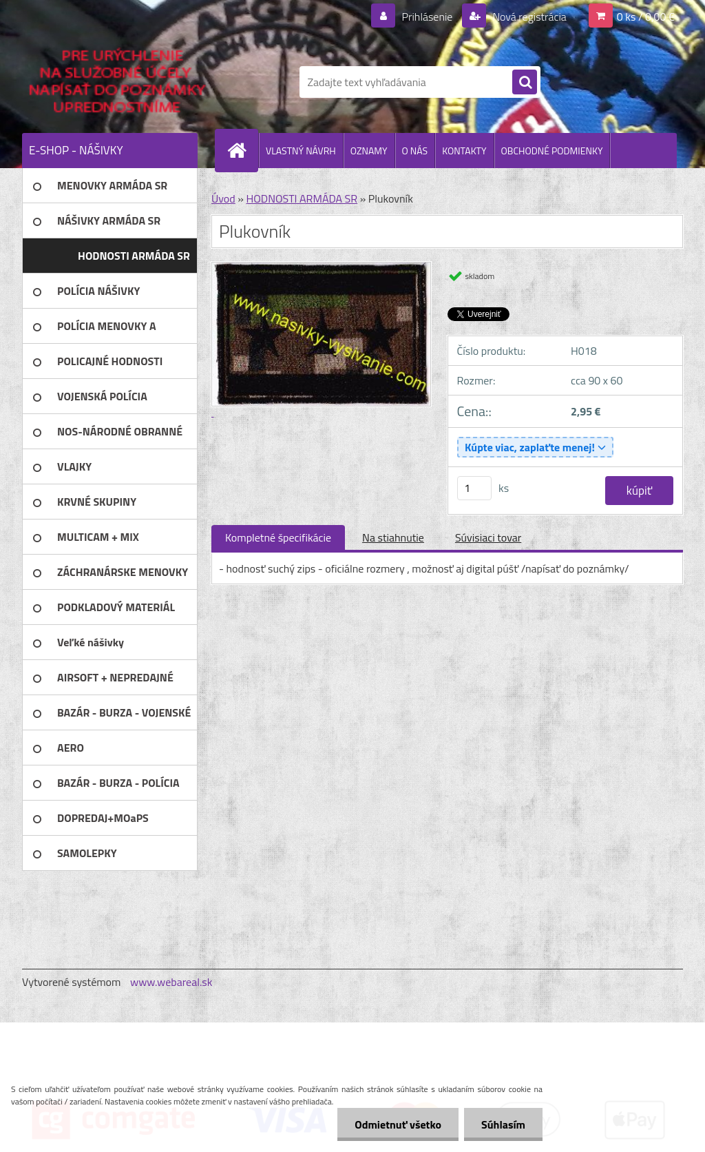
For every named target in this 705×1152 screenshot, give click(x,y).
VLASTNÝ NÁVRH (301, 150)
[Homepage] (242, 150)
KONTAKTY (464, 150)
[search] (524, 83)
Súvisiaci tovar (488, 537)
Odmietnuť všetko (398, 1124)
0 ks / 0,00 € (646, 16)
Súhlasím (503, 1124)
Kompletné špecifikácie (278, 537)
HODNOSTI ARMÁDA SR (301, 198)
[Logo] (116, 82)
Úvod (223, 198)
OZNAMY (369, 150)
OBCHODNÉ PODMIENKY (552, 150)
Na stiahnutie (393, 537)
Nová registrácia (528, 16)
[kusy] (474, 488)
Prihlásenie (427, 16)
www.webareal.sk (171, 982)
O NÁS (415, 150)
